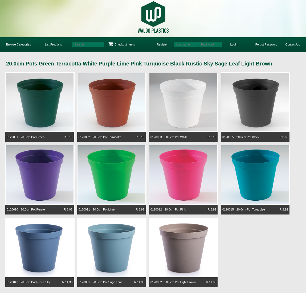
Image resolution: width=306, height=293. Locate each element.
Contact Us (292, 44)
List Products (53, 44)
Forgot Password (266, 44)
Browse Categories (18, 44)
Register (162, 44)
